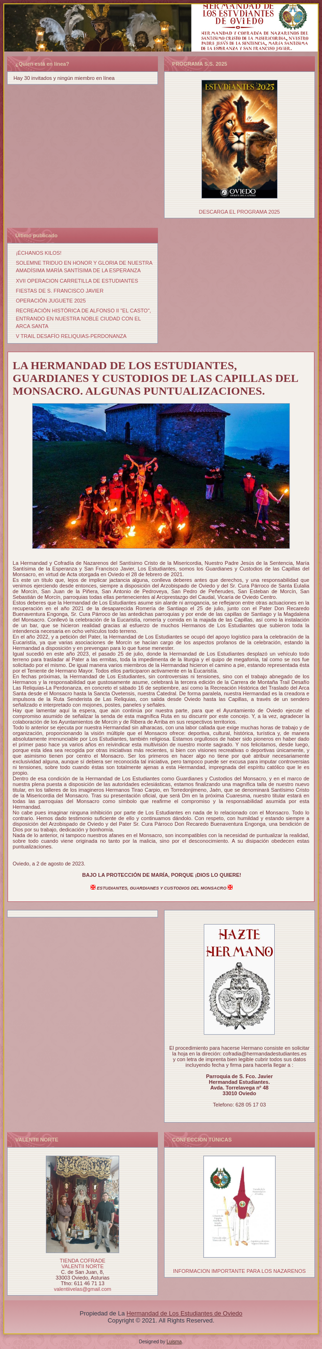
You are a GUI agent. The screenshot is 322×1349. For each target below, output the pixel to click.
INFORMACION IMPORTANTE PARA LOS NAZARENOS (239, 1271)
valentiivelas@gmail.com (82, 1289)
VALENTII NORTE (82, 1266)
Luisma (174, 1341)
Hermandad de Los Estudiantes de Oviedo (185, 1313)
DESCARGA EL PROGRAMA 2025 (239, 212)
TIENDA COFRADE (82, 1260)
